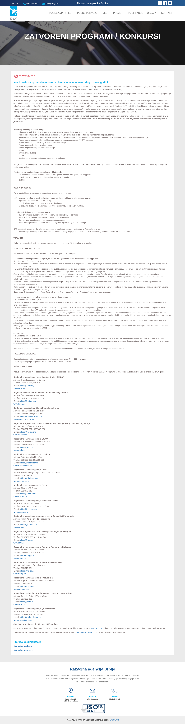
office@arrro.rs (26, 602)
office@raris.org (27, 385)
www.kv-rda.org (20, 435)
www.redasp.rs (19, 527)
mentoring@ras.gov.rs (86, 632)
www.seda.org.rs (20, 512)
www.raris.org (19, 388)
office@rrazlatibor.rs (29, 463)
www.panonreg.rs (21, 589)
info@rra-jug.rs (26, 447)
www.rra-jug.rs (19, 450)
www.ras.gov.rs (97, 628)
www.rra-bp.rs (19, 574)
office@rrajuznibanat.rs (30, 617)
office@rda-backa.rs (29, 478)
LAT (13, 3)
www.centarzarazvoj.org (23, 419)
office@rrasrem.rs (28, 494)
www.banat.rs (19, 404)
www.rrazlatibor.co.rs (22, 465)
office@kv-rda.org (28, 432)
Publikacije (135, 13)
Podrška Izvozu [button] (88, 13)
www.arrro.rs (19, 604)
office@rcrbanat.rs (28, 401)
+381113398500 (31, 4)
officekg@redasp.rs (28, 524)
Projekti (118, 13)
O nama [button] (152, 13)
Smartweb (114, 720)
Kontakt (166, 13)
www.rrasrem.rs (20, 496)
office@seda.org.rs (28, 509)
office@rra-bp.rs (27, 571)
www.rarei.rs (18, 543)
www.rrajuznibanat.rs (22, 620)
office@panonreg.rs (28, 586)
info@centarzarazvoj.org (31, 416)
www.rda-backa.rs (21, 481)
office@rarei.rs (27, 540)
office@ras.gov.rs (50, 4)
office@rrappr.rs (27, 555)
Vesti (106, 13)
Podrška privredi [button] (61, 13)
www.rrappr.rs (19, 558)
